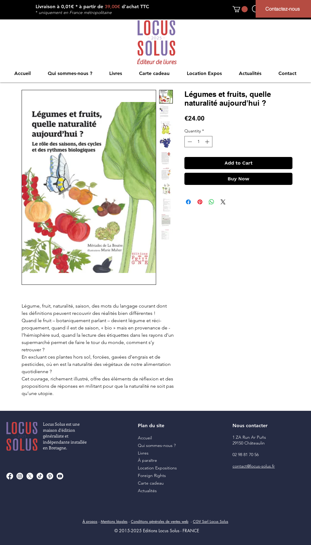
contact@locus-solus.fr (253, 466)
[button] (240, 9)
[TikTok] (40, 476)
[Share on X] (223, 202)
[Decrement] (189, 141)
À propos (89, 521)
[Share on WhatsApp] (211, 202)
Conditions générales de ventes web (159, 521)
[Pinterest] (50, 476)
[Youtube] (60, 476)
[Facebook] (9, 476)
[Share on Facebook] (188, 202)
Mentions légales (114, 521)
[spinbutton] (198, 141)
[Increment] (207, 141)
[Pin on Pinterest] (200, 202)
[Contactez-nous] (283, 9)
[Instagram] (19, 476)
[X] (29, 476)
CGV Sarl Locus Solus (210, 521)
